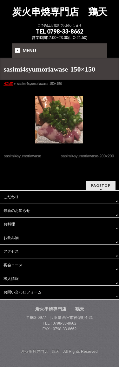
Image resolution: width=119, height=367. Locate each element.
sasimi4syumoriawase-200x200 (87, 156)
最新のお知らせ (16, 210)
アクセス (11, 251)
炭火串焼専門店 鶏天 (59, 12)
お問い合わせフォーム (22, 292)
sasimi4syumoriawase (22, 156)
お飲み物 (11, 238)
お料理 (9, 224)
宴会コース (13, 265)
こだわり (11, 197)
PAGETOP (101, 185)
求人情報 (11, 278)
